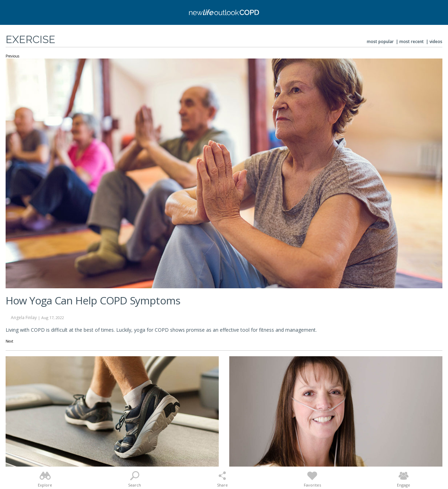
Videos (435, 41)
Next (9, 341)
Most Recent (411, 41)
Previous (12, 56)
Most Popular (380, 41)
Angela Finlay (24, 318)
